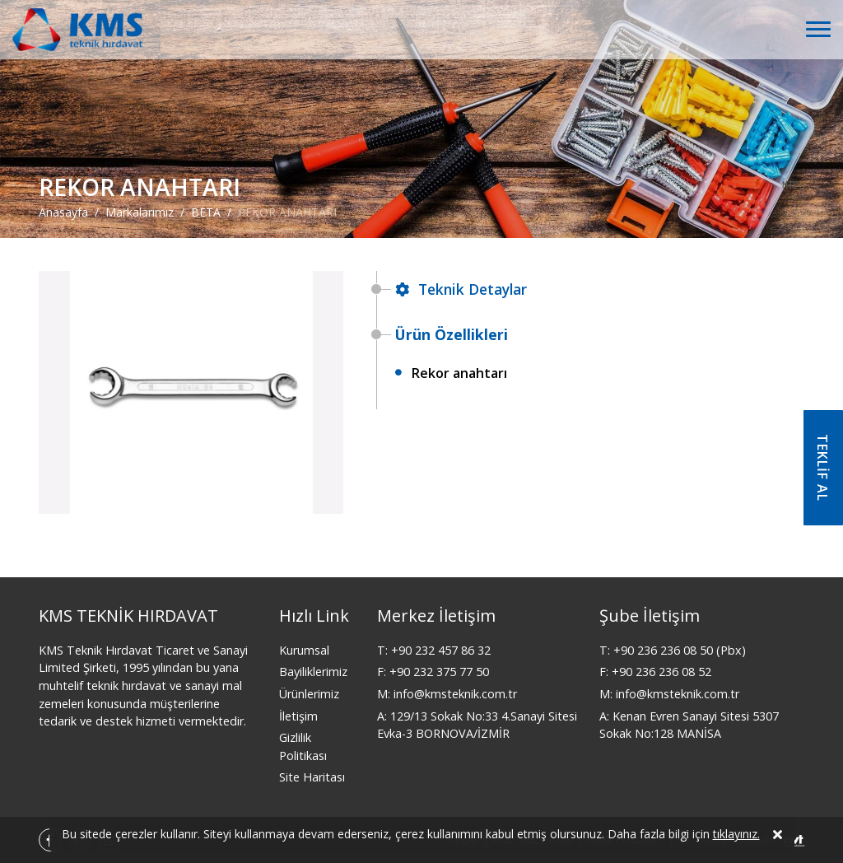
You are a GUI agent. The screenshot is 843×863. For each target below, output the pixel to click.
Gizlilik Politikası (303, 746)
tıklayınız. (736, 836)
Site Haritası (312, 777)
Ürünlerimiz (309, 694)
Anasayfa (63, 212)
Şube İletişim (649, 615)
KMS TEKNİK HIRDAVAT (128, 615)
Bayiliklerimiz (313, 671)
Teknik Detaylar (461, 289)
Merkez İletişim (436, 615)
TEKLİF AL (822, 467)
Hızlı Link (314, 615)
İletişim (298, 716)
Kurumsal (304, 650)
